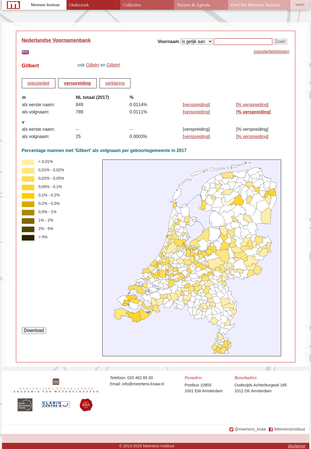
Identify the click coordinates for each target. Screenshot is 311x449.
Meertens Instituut (45, 5)
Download (34, 330)
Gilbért (113, 65)
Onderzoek (79, 5)
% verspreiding (252, 104)
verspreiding (77, 83)
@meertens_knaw (250, 429)
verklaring (115, 83)
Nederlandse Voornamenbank (56, 40)
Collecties (132, 5)
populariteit (38, 83)
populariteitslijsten (271, 51)
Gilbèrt (92, 65)
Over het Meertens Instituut (255, 5)
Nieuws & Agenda (193, 5)
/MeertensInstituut (289, 429)
